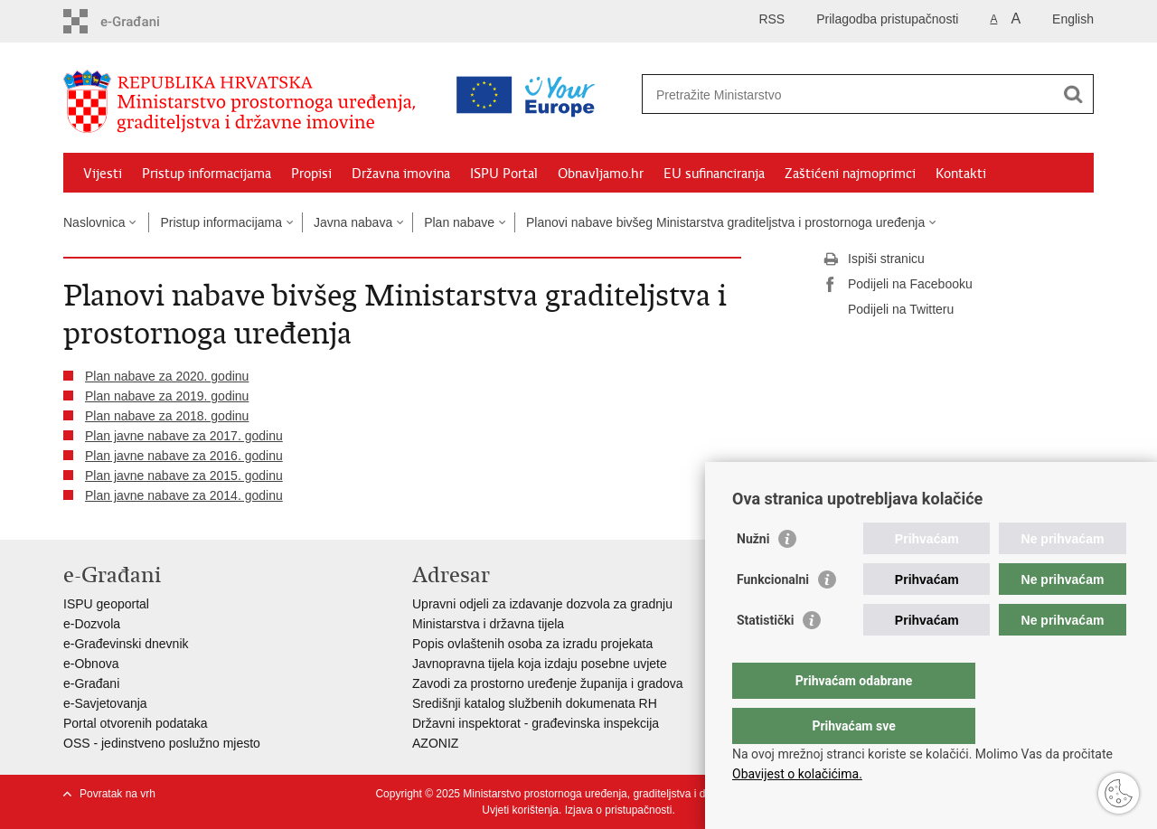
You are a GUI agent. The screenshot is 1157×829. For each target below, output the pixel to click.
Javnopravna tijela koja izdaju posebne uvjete (539, 663)
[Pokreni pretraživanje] (1073, 94)
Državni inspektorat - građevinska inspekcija (535, 723)
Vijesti (102, 173)
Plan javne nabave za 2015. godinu (184, 475)
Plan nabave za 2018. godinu (167, 416)
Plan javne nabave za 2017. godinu (184, 436)
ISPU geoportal (106, 604)
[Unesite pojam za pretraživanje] (789, 94)
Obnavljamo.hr (601, 173)
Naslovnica (94, 222)
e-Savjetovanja (105, 703)
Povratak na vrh (117, 793)
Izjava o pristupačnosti (619, 810)
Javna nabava (353, 222)
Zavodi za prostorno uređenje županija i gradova (547, 683)
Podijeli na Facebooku (898, 285)
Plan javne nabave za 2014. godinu (184, 495)
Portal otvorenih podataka (135, 723)
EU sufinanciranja (714, 173)
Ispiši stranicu (874, 259)
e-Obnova (90, 663)
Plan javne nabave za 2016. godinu (184, 455)
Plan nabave (459, 222)
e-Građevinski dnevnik (126, 643)
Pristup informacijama (206, 173)
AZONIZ (435, 743)
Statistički (765, 656)
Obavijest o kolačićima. (797, 774)
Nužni (753, 575)
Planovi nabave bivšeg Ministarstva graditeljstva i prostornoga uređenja (725, 222)
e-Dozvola (91, 624)
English (1073, 19)
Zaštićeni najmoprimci (850, 173)
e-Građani (91, 683)
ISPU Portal (504, 173)
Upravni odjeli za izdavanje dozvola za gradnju (542, 604)
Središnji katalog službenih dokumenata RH (534, 703)
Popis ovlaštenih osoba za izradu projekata (532, 643)
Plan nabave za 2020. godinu (167, 376)
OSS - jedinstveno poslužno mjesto (161, 743)
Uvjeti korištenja (520, 810)
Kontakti (961, 173)
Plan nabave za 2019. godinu (167, 396)
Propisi (311, 173)
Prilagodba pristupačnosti (887, 19)
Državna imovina (401, 173)
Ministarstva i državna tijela (488, 624)
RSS (771, 19)
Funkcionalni (773, 615)
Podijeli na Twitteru (888, 310)
